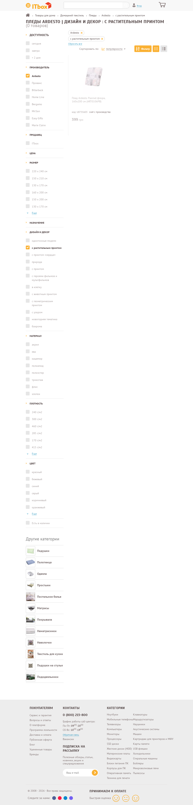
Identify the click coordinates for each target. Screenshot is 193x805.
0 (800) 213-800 (75, 715)
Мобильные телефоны (120, 719)
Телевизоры (114, 724)
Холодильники (141, 753)
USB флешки (140, 748)
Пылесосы (139, 773)
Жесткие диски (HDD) (119, 748)
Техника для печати (118, 778)
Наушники (139, 724)
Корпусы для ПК (116, 768)
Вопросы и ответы (40, 720)
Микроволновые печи (146, 768)
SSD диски (113, 743)
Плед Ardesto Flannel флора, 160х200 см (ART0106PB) (88, 99)
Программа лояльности (43, 730)
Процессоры (114, 739)
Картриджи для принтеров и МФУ (153, 739)
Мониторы (113, 734)
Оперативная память (119, 773)
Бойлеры (138, 763)
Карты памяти (141, 743)
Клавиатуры (140, 714)
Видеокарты (114, 758)
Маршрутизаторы (143, 719)
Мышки (137, 734)
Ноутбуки (112, 714)
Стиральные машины (145, 758)
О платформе (37, 725)
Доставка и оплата (40, 734)
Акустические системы (146, 729)
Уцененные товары (41, 749)
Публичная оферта (41, 739)
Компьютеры (114, 729)
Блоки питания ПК (118, 763)
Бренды (34, 754)
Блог (32, 744)
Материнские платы (118, 753)
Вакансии (68, 739)
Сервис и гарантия (40, 715)
